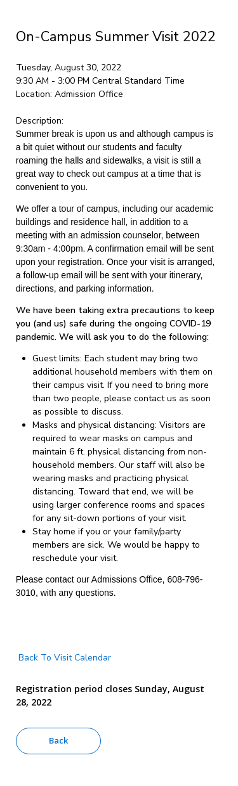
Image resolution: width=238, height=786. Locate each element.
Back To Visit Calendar (63, 658)
